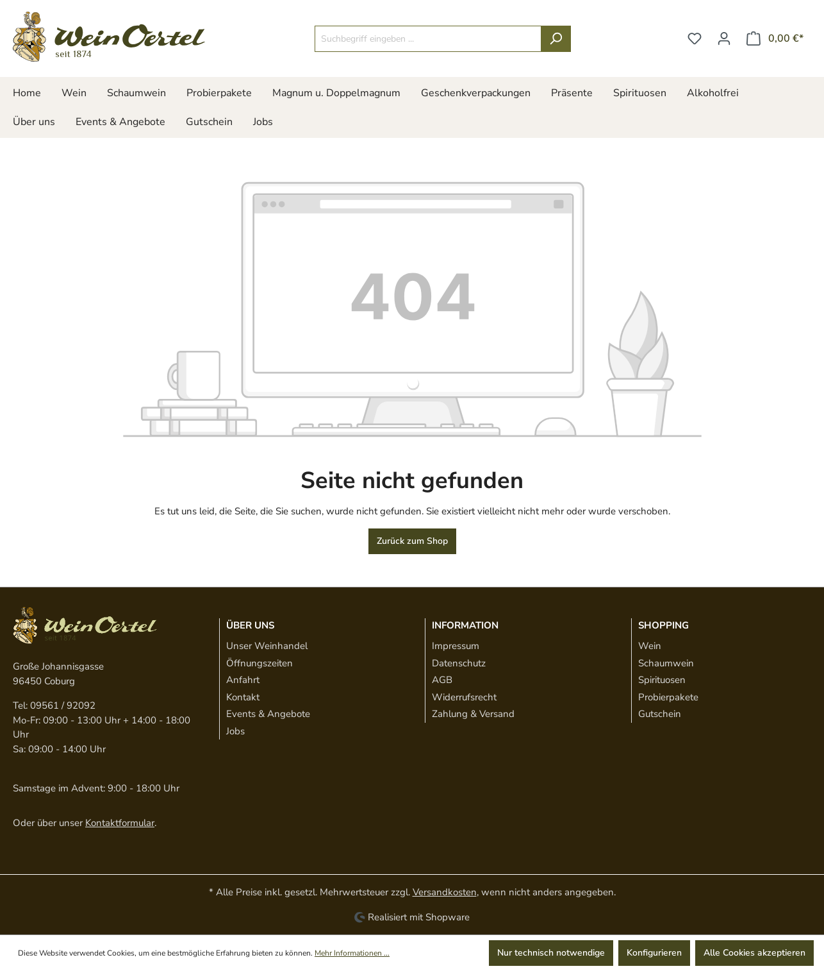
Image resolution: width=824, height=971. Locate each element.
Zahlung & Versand (473, 713)
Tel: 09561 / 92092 (54, 705)
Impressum (455, 645)
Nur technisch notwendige (551, 953)
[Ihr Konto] (724, 38)
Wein (649, 645)
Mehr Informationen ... (352, 953)
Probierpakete (668, 697)
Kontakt (243, 697)
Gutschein (659, 713)
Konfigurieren (654, 953)
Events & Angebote (268, 713)
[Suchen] (556, 39)
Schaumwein (666, 663)
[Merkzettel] (694, 38)
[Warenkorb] (775, 38)
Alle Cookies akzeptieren (754, 953)
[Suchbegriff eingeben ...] (428, 39)
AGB (442, 679)
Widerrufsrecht (464, 697)
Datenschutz (459, 663)
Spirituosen (662, 679)
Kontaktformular (119, 822)
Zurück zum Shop (412, 541)
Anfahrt (243, 679)
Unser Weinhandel (267, 645)
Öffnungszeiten (259, 663)
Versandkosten (445, 892)
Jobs (235, 731)
